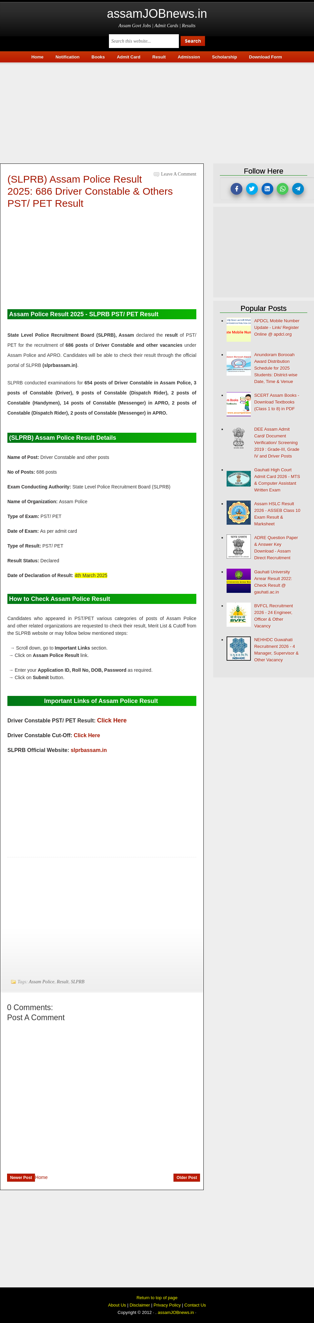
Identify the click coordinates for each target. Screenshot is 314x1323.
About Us (117, 1305)
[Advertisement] (157, 111)
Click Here (112, 720)
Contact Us (195, 1305)
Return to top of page (157, 1297)
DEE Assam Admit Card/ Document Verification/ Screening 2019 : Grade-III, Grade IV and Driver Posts (276, 443)
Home (41, 1177)
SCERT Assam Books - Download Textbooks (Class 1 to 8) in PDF (276, 402)
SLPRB (77, 981)
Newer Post (21, 1177)
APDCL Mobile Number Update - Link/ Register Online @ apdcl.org (277, 327)
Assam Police (41, 981)
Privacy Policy (167, 1305)
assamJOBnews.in (157, 13)
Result (63, 981)
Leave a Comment (178, 174)
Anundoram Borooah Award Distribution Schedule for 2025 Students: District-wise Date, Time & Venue (276, 368)
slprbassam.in (89, 750)
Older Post (186, 1177)
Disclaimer (139, 1305)
